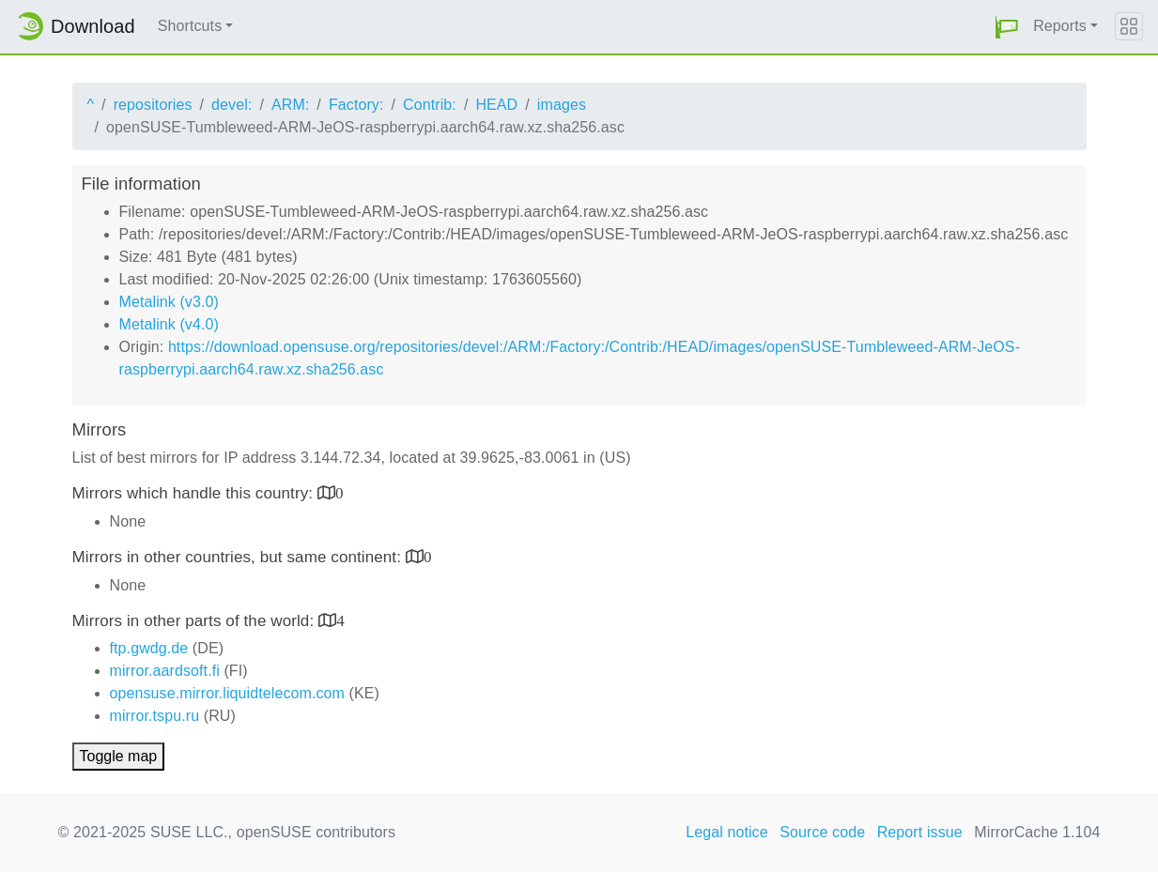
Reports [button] (1060, 26)
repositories (153, 105)
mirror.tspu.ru (155, 716)
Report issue (920, 832)
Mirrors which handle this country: (194, 493)
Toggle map (119, 756)
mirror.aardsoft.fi (165, 671)
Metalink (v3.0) (169, 302)
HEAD (496, 105)
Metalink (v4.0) (169, 324)
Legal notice (727, 832)
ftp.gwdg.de (149, 648)
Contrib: (429, 105)
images (561, 105)
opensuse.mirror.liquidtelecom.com (228, 693)
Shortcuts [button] (190, 26)
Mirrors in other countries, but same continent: (239, 557)
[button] (1007, 27)
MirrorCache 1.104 (1037, 832)
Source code (822, 832)
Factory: (356, 105)
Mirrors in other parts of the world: (195, 621)
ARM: (290, 105)
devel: (231, 105)
